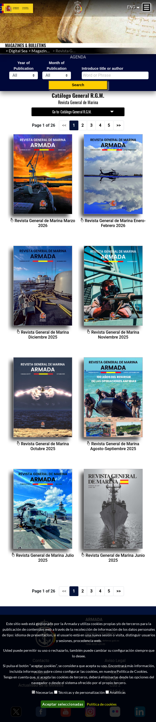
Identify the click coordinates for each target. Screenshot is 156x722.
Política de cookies (102, 704)
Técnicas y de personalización (81, 692)
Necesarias (44, 692)
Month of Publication (57, 66)
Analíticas (118, 692)
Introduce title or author (102, 68)
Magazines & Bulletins (51, 50)
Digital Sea (18, 50)
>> (119, 125)
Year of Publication (24, 66)
